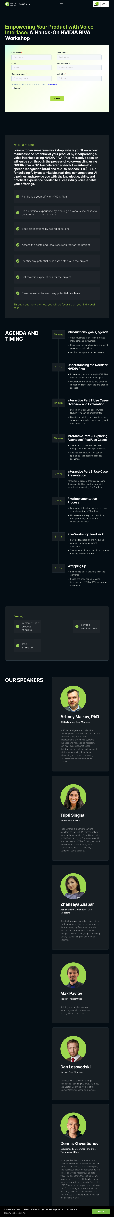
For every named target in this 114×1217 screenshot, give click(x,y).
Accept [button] (101, 1211)
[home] (17, 4)
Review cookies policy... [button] (15, 1213)
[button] (61, 4)
